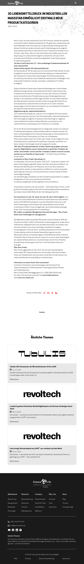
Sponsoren (25, 503)
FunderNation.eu (23, 270)
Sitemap (28, 558)
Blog (64, 499)
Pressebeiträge (68, 507)
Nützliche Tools (40, 503)
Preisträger (12, 511)
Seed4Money (39, 507)
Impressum (66, 558)
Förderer (24, 507)
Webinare (38, 511)
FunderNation (44, 210)
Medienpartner (26, 511)
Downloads (11, 507)
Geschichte (53, 507)
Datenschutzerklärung (46, 558)
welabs (56, 555)
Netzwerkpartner (27, 499)
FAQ (15, 558)
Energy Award (13, 503)
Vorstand (52, 499)
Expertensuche (40, 499)
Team (51, 503)
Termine (65, 503)
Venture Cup (12, 499)
